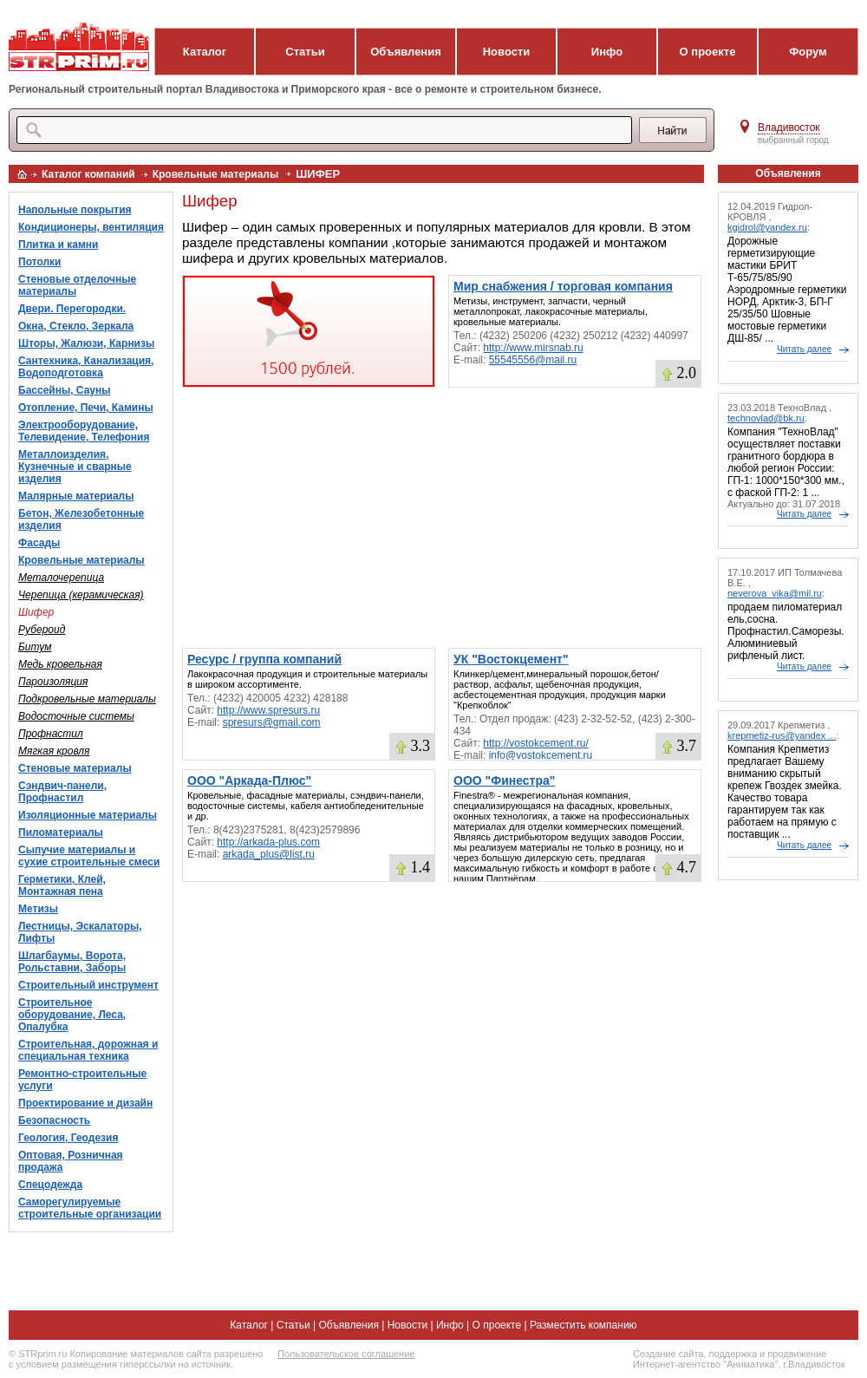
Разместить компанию (583, 1325)
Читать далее (804, 349)
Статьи (304, 51)
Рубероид (41, 630)
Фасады (39, 543)
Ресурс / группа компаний (264, 659)
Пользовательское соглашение (345, 1354)
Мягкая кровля (53, 751)
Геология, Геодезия (68, 1138)
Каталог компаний (88, 174)
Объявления (405, 51)
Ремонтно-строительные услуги (82, 1080)
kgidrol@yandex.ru (767, 227)
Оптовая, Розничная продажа (70, 1161)
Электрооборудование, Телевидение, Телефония (83, 431)
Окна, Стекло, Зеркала (76, 326)
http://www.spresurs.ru (268, 710)
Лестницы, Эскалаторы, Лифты (80, 932)
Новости (507, 51)
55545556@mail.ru (533, 360)
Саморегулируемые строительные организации (89, 1208)
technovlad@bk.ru (766, 418)
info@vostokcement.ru (541, 755)
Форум (807, 51)
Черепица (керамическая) (81, 595)
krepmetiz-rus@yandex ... (782, 735)
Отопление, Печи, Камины (85, 408)
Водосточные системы (76, 716)
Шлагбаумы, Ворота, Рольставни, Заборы (72, 962)
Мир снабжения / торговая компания (563, 286)
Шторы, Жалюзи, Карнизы (86, 343)
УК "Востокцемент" (511, 659)
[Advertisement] (441, 517)
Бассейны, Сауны (64, 390)
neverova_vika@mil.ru (774, 593)
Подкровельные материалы (87, 699)
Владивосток (789, 127)
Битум (34, 647)
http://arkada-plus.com (268, 842)
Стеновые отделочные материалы (77, 285)
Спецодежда (50, 1185)
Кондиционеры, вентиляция (91, 227)
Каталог (204, 51)
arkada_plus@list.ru (269, 854)
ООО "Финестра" (504, 780)
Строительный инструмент (88, 985)
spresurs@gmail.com (272, 722)
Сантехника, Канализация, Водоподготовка (85, 367)
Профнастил (50, 734)
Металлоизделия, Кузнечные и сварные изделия (75, 466)
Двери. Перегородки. (72, 309)
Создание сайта (668, 1354)
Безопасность (54, 1120)
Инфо (607, 51)
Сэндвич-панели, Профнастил (62, 792)
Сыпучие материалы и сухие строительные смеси (89, 856)
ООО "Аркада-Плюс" (249, 780)
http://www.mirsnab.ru (533, 348)
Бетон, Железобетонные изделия (81, 519)
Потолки (39, 262)
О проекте (708, 51)
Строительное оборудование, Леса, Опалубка (72, 1014)
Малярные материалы (76, 496)
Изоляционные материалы (87, 815)
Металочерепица (61, 577)
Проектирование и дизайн (85, 1103)
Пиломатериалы (60, 832)
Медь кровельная (60, 664)
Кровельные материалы (216, 174)
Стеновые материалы (75, 768)
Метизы (38, 909)
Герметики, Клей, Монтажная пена (62, 885)
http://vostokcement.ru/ (535, 743)
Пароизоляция (53, 682)
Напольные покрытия (75, 210)
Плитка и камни (58, 244)
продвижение (796, 1354)
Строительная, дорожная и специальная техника (88, 1050)
